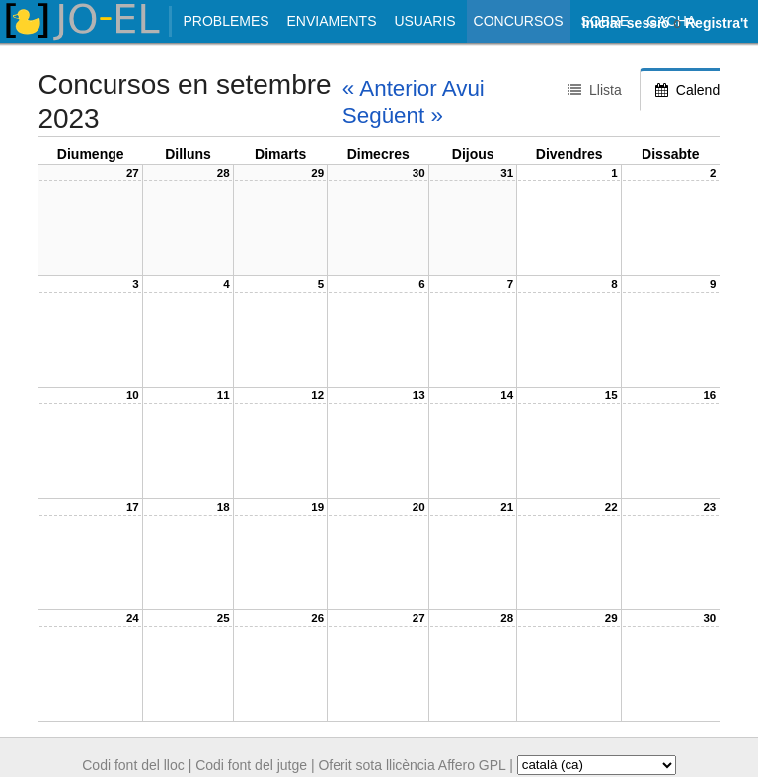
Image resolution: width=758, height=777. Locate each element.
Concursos (519, 21)
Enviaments (331, 21)
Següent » (392, 116)
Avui (463, 88)
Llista (595, 90)
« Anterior (389, 88)
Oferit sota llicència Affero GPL (411, 764)
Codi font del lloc (133, 764)
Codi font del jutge (251, 764)
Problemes (225, 21)
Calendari (695, 90)
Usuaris (424, 21)
